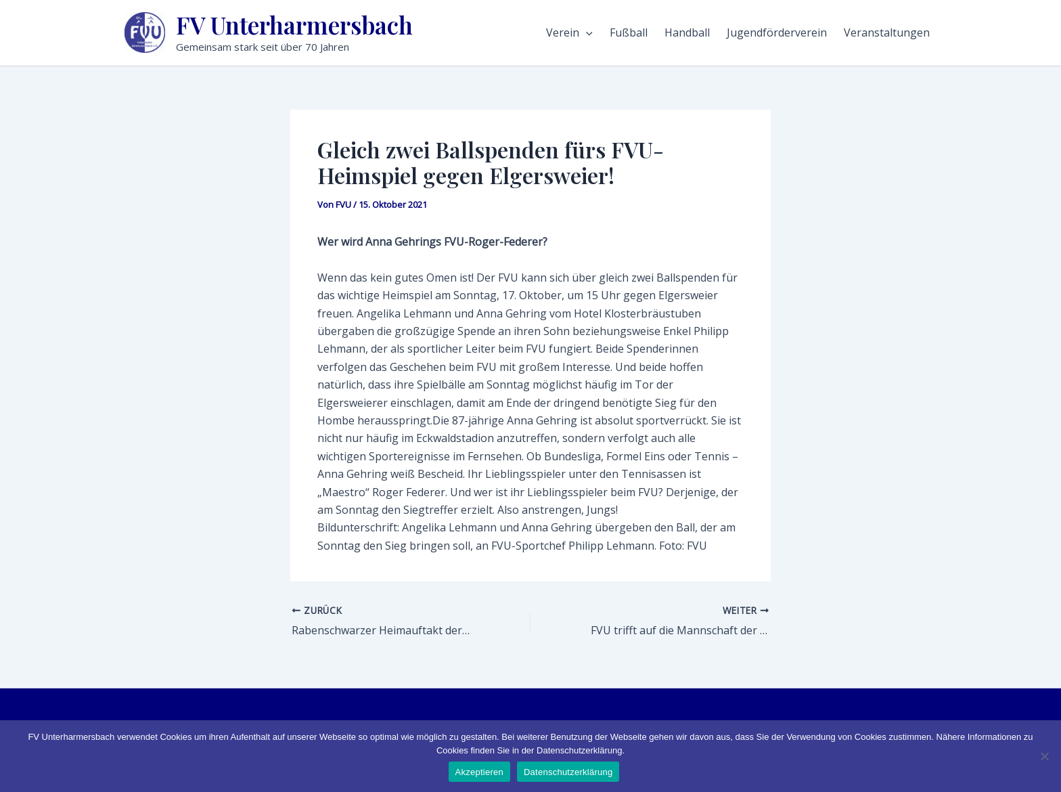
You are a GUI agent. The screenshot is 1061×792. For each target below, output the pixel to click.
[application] (586, 32)
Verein (569, 32)
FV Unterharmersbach (294, 25)
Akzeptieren (479, 772)
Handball (687, 32)
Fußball (629, 32)
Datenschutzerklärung (568, 772)
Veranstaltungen (887, 32)
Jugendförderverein (777, 32)
